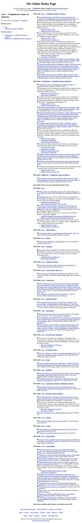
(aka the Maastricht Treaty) (55, 413)
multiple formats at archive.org (50, 31)
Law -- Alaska (46, 238)
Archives (44, 515)
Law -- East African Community (52, 335)
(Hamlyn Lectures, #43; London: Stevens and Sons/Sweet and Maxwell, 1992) (56, 388)
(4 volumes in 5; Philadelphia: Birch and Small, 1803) (58, 477)
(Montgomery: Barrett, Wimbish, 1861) (57, 124)
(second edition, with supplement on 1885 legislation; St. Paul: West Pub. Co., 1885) (57, 304)
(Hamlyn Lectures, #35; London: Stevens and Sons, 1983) (56, 450)
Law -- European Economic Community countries (58, 383)
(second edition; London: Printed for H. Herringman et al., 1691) (58, 327)
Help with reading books (27, 509)
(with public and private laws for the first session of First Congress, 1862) (57, 75)
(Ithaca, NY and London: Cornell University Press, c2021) (57, 398)
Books (25, 515)
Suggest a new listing (55, 509)
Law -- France (46, 426)
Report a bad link (42, 509)
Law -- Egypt (46, 360)
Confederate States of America (14, 28)
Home (21, 512)
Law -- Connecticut (48, 280)
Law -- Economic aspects (49, 350)
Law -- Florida (46, 417)
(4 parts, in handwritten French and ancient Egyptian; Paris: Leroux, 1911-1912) (58, 364)
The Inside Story (53, 515)
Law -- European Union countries (52, 393)
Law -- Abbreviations (48, 230)
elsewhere (24, 20)
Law (6, 27)
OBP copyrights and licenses (40, 520)
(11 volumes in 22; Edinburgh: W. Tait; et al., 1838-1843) (57, 207)
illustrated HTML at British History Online (54, 471)
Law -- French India (48, 436)
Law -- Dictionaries (48, 311)
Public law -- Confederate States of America (18, 38)
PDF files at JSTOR (47, 346)
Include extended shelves (60, 8)
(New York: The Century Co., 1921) (56, 294)
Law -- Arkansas (47, 246)
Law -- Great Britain (48, 446)
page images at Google (47, 149)
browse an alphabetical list (32, 10)
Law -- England (47, 370)
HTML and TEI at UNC (48, 29)
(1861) (57, 18)
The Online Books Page (41, 3)
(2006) (55, 273)
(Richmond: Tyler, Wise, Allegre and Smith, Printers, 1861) (58, 59)
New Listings (34, 512)
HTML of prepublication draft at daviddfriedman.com (57, 218)
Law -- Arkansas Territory (50, 262)
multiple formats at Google (49, 225)
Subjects (54, 512)
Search (27, 512)
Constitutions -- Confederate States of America (57, 81)
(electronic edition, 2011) (57, 233)
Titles (48, 512)
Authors (42, 512)
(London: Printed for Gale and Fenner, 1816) (59, 319)
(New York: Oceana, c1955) (54, 314)
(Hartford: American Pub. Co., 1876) (59, 287)
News (31, 515)
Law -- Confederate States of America (54, 14)
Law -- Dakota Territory (49, 299)
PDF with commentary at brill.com (51, 345)
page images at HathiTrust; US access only (53, 204)
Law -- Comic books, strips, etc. (52, 270)
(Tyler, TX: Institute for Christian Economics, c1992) (58, 354)
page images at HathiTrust (49, 57)
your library (15, 20)
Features (36, 515)
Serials (61, 512)
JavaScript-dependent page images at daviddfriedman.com (58, 216)
